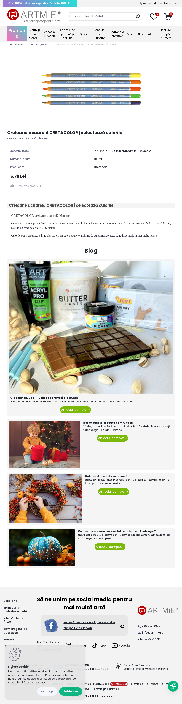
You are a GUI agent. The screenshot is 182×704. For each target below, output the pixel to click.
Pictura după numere (166, 34)
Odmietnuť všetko (47, 691)
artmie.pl (101, 684)
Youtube (121, 645)
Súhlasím (70, 691)
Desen (131, 34)
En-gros (9, 639)
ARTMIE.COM (119, 684)
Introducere (16, 44)
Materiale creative (117, 34)
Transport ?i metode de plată (15, 609)
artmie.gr (100, 689)
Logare (147, 3)
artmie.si (86, 684)
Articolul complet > (75, 410)
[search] (138, 17)
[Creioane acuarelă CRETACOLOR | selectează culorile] (91, 89)
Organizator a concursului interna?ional (86, 669)
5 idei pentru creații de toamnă (106, 476)
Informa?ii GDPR (149, 639)
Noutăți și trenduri (34, 34)
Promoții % (17, 34)
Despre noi (11, 601)
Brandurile (145, 34)
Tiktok (99, 645)
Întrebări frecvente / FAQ (16, 620)
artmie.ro (153, 684)
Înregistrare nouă (168, 3)
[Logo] (34, 16)
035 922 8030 (151, 626)
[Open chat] (173, 686)
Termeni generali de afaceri (15, 631)
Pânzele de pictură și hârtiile (67, 34)
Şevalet (85, 34)
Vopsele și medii (49, 34)
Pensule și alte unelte (100, 34)
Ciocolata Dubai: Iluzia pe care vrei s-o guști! (44, 398)
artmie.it (114, 689)
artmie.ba (137, 684)
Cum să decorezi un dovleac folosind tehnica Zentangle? (117, 531)
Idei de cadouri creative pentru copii (108, 422)
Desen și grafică (39, 44)
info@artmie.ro (152, 632)
